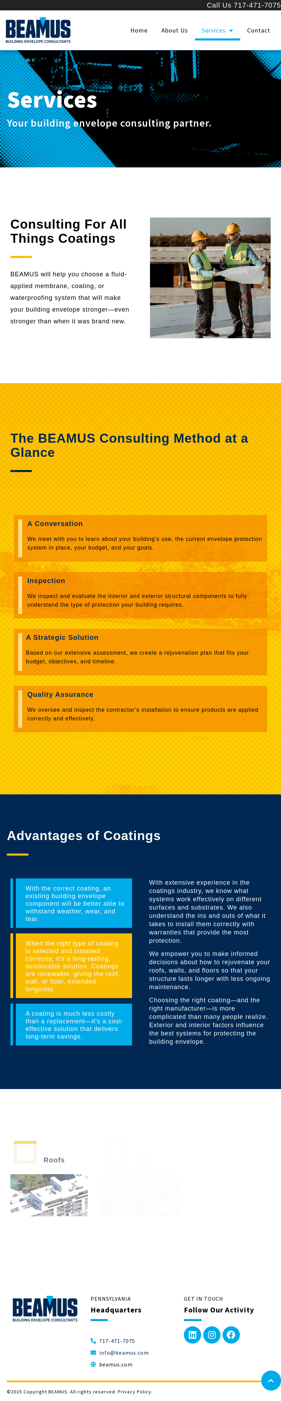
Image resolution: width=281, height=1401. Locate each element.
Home (139, 30)
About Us (174, 30)
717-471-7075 (257, 5)
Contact (258, 30)
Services (217, 30)
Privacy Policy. (135, 1392)
